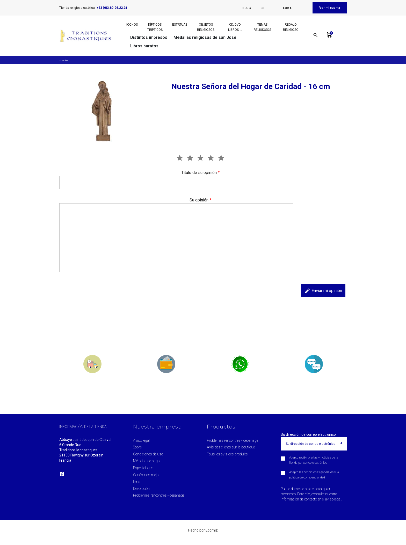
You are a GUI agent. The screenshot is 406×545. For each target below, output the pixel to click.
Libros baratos (144, 45)
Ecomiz (212, 530)
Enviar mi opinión (323, 291)
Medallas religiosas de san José (204, 37)
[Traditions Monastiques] (87, 36)
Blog (246, 8)
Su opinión (200, 200)
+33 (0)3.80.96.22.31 (112, 8)
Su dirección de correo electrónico (308, 434)
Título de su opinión (200, 172)
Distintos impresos (148, 37)
